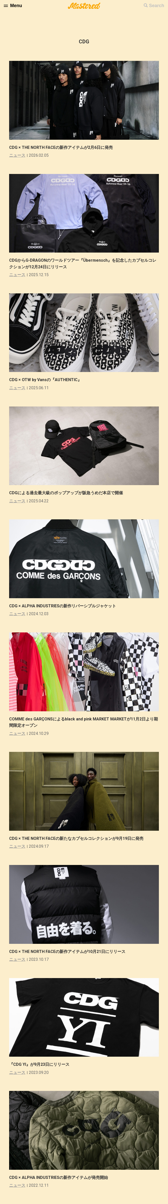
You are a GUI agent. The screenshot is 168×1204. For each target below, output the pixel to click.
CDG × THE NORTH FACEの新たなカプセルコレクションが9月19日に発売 (76, 838)
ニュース (17, 155)
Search (156, 5)
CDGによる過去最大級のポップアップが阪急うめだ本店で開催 (66, 492)
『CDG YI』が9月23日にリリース (39, 1064)
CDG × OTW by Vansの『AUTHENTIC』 (45, 379)
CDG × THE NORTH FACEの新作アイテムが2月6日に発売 (61, 147)
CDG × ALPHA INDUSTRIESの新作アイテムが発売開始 (58, 1177)
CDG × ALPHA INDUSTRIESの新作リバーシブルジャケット (62, 606)
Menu (16, 5)
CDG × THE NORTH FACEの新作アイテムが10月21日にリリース (67, 951)
